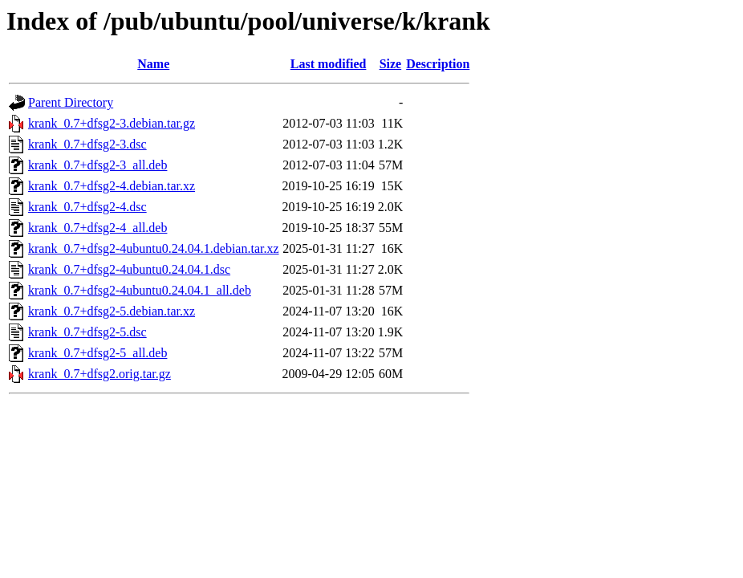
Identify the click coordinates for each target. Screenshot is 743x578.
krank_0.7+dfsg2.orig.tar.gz (99, 374)
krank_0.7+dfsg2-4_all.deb (97, 227)
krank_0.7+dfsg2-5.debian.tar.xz (111, 311)
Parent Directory (70, 102)
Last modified (328, 64)
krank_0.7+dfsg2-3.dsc (87, 144)
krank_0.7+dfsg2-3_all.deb (97, 165)
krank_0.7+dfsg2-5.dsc (87, 332)
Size (391, 64)
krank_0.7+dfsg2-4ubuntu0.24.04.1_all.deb (139, 290)
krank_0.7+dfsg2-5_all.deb (97, 353)
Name (153, 64)
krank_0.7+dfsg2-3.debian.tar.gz (111, 123)
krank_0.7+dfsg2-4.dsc (87, 207)
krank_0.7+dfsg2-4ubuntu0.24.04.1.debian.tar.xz (153, 248)
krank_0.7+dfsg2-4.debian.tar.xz (111, 186)
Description (437, 64)
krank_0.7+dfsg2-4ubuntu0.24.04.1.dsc (129, 269)
